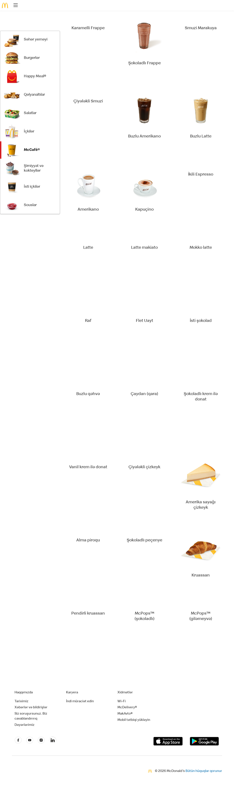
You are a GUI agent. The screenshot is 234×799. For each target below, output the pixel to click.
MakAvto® (125, 714)
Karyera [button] (72, 692)
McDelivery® (127, 707)
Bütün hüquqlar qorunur (203, 771)
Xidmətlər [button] (125, 692)
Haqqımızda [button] (24, 692)
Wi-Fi (121, 701)
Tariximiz (21, 701)
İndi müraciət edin (80, 701)
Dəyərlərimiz (24, 725)
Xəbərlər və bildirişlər (31, 707)
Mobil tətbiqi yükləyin (133, 720)
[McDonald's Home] (5, 5)
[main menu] (14, 6)
